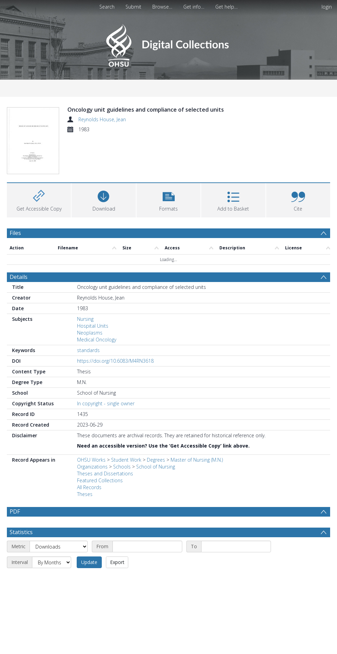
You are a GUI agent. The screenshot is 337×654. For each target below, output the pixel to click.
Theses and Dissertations (105, 476)
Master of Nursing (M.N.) (197, 462)
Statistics (21, 551)
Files (15, 235)
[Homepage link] (168, 43)
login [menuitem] (327, 6)
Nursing (85, 321)
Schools (122, 469)
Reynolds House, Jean (102, 119)
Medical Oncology (96, 342)
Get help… (226, 6)
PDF (15, 514)
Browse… (162, 6)
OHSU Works (91, 462)
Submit (133, 6)
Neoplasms (89, 335)
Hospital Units (92, 328)
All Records (89, 489)
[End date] (236, 565)
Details (19, 279)
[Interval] (51, 581)
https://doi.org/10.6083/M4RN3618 (115, 363)
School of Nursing (155, 469)
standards (88, 352)
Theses (85, 496)
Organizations (92, 469)
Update (89, 581)
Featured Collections (100, 483)
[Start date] (147, 565)
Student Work (126, 462)
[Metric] (59, 565)
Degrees (156, 462)
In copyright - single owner (105, 406)
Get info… (193, 6)
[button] (168, 201)
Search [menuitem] (107, 6)
